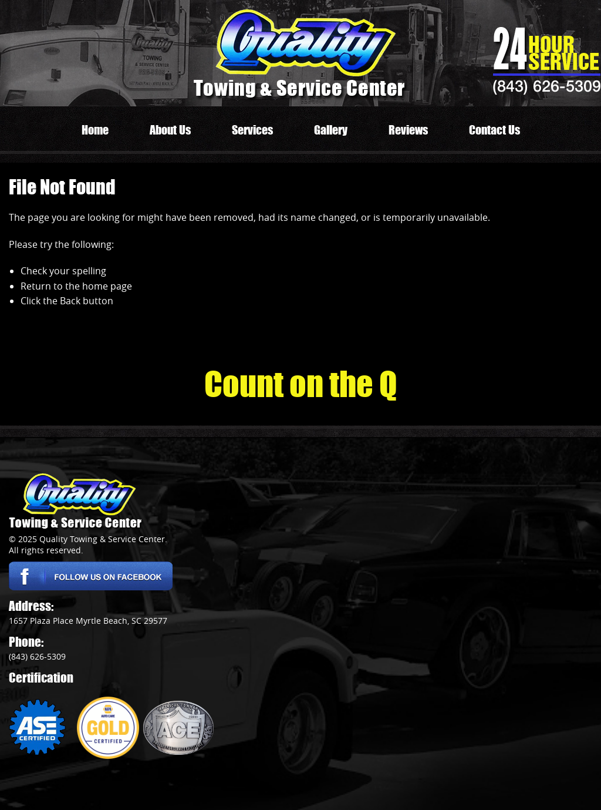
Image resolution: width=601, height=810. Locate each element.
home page (107, 286)
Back (70, 300)
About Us (170, 130)
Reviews (408, 130)
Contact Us (494, 130)
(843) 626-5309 (546, 85)
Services (252, 130)
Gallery (330, 130)
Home (95, 130)
